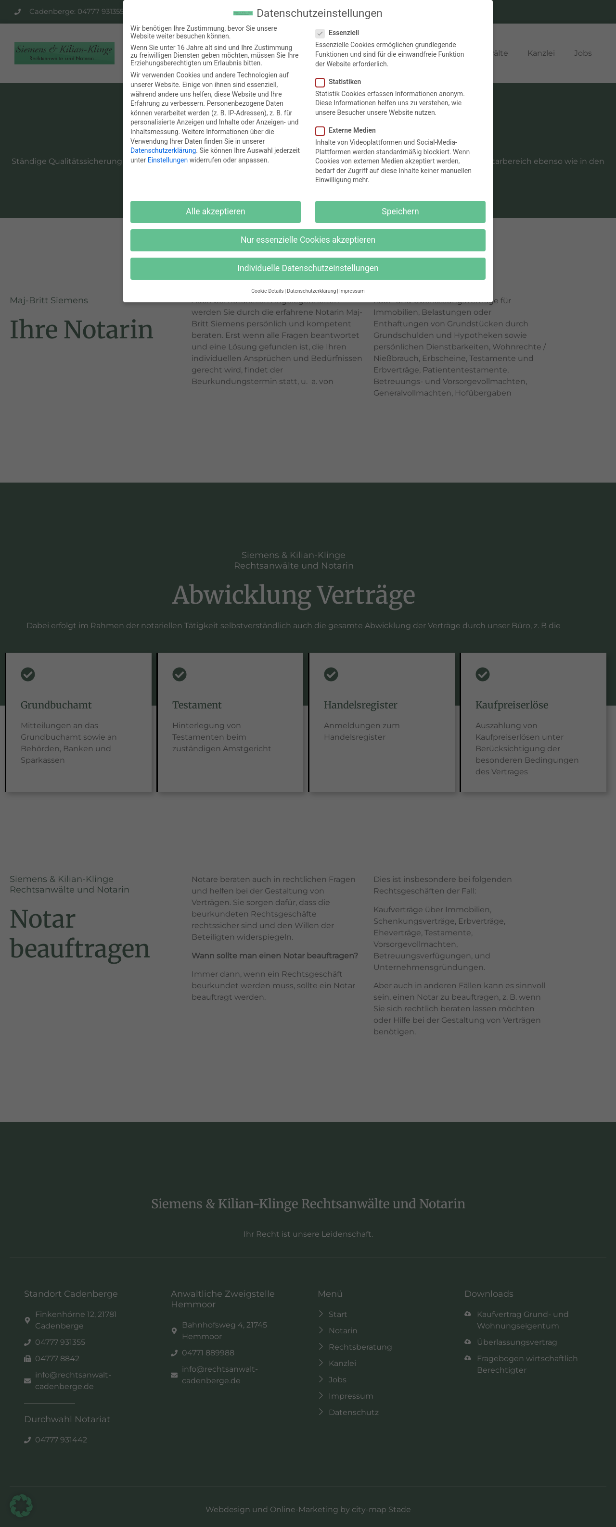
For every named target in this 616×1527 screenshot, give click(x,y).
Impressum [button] (352, 291)
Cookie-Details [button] (267, 291)
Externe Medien (348, 130)
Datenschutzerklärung (163, 150)
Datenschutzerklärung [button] (311, 291)
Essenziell (340, 33)
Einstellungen (168, 160)
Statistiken (341, 82)
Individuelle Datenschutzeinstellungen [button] (307, 268)
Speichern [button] (400, 211)
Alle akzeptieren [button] (215, 211)
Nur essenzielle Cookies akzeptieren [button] (308, 240)
